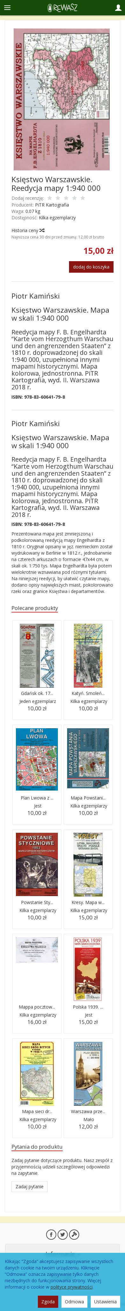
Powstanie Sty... (37, 902)
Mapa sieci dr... (37, 1111)
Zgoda (48, 1302)
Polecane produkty (34, 608)
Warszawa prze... (88, 1111)
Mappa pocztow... (37, 1007)
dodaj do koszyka (91, 267)
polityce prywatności (72, 1287)
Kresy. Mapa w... (88, 902)
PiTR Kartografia (52, 205)
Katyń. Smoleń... (88, 693)
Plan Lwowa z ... (37, 798)
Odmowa (74, 1302)
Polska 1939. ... (88, 1007)
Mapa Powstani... (88, 798)
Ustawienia (105, 1302)
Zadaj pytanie (30, 1186)
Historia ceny (27, 230)
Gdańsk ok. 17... (37, 693)
